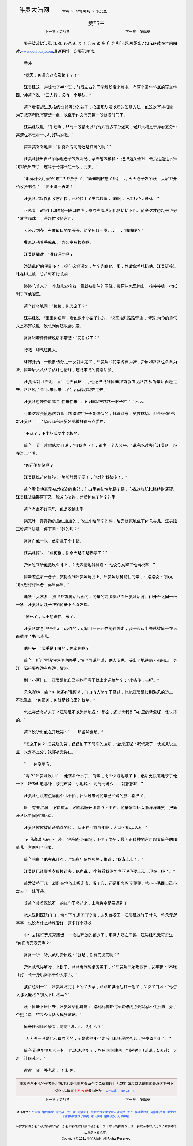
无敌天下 (83, 1112)
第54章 (64, 32)
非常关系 (83, 11)
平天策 (36, 1112)
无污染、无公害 (66, 1112)
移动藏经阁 (142, 1112)
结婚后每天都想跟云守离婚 (108, 1112)
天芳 (130, 1112)
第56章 (145, 32)
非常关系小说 (30, 1083)
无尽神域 (123, 1116)
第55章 (101, 11)
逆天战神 (96, 1116)
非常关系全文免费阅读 (94, 1083)
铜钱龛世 (48, 1112)
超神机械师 (158, 1112)
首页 (65, 11)
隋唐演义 (110, 1116)
